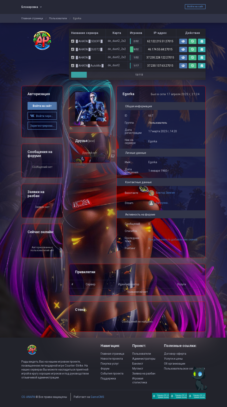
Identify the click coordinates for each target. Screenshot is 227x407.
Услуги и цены (173, 358)
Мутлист (137, 368)
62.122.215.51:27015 (160, 41)
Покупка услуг (110, 363)
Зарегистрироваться (43, 125)
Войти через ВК (43, 116)
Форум (105, 368)
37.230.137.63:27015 (160, 65)
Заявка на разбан (143, 373)
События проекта (112, 373)
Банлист (137, 363)
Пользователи (58, 18)
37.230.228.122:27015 (160, 57)
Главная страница (32, 18)
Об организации (174, 363)
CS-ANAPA (28, 396)
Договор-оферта (175, 353)
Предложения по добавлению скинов (172, 239)
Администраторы (143, 358)
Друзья (85, 141)
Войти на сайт (195, 6)
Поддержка (108, 378)
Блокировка (29, 7)
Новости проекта (112, 358)
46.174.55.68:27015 (160, 49)
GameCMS (97, 396)
